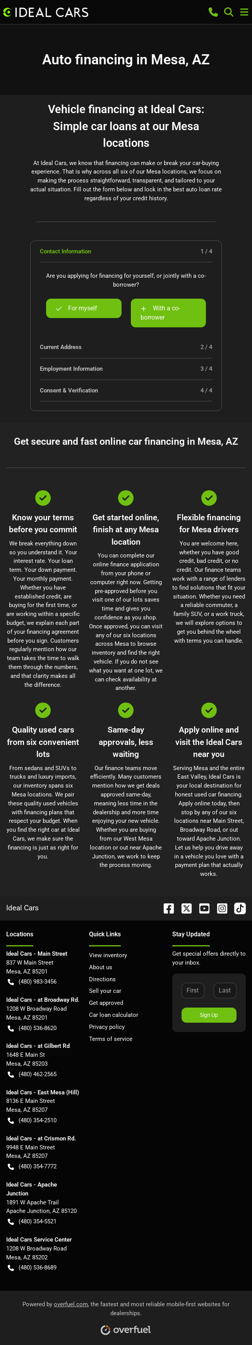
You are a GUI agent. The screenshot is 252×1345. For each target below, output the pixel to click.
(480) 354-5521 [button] (32, 1221)
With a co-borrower (160, 312)
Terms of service (110, 1038)
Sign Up (209, 1015)
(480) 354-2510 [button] (32, 1120)
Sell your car (105, 990)
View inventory (108, 955)
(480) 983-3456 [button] (32, 981)
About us (100, 967)
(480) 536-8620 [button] (32, 1028)
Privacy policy (107, 1026)
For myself (76, 308)
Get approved (106, 1002)
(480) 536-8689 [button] (32, 1267)
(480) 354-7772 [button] (32, 1166)
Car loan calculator (113, 1014)
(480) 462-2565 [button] (32, 1074)
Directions (102, 979)
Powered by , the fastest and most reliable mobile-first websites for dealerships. (126, 1315)
